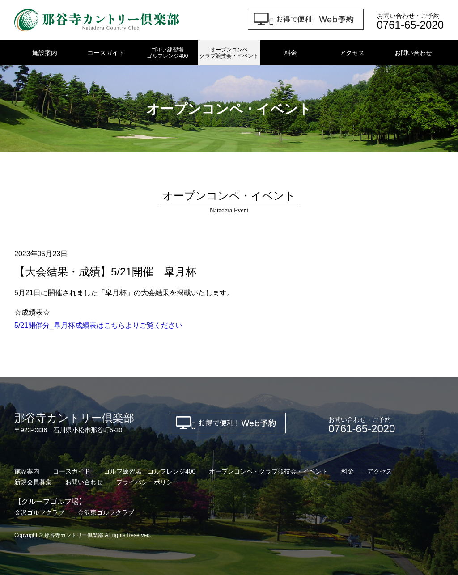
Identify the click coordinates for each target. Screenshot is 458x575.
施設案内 (44, 52)
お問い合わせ (413, 52)
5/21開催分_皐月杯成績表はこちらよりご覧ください (98, 325)
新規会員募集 (33, 482)
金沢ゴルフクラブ (39, 512)
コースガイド (106, 52)
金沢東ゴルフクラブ (106, 512)
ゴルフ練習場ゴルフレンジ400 (167, 53)
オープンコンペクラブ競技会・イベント (229, 53)
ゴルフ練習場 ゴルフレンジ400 (149, 471)
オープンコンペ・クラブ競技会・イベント (268, 471)
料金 (290, 52)
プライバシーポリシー (147, 482)
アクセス (352, 52)
